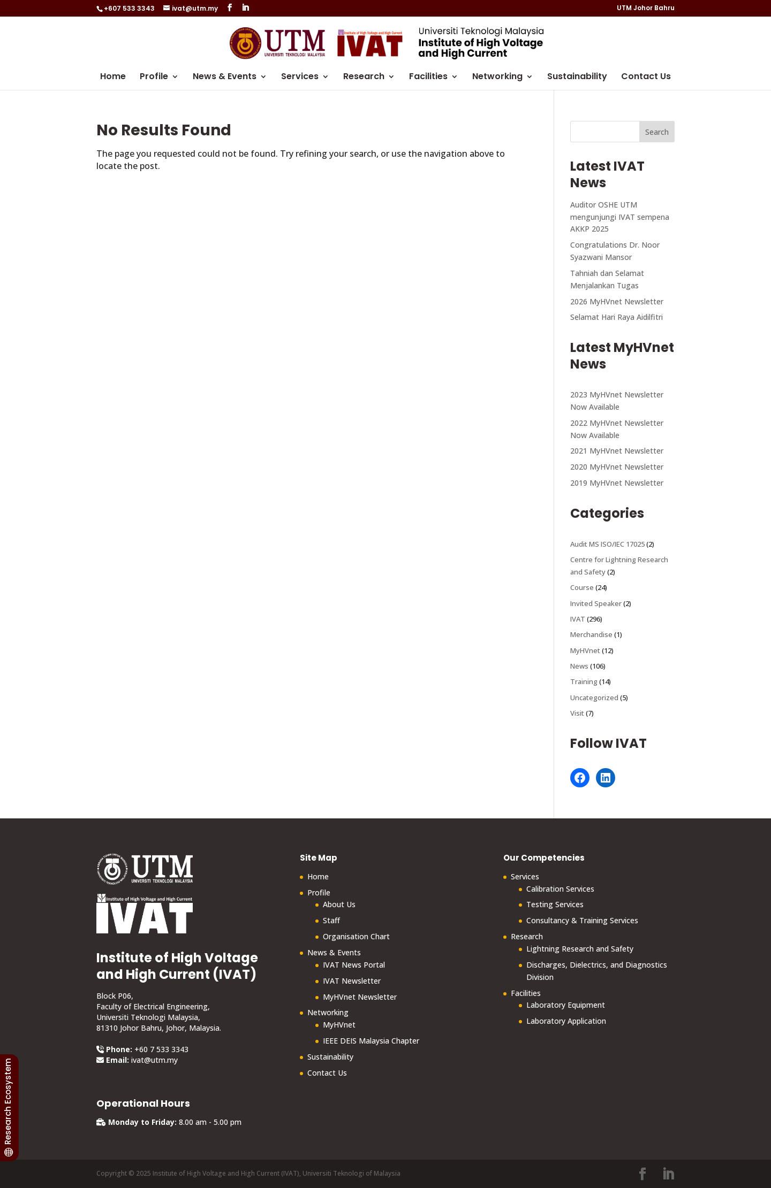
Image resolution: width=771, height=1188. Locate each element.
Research (363, 77)
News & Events (224, 77)
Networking (497, 77)
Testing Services (555, 904)
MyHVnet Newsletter (360, 997)
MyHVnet (585, 650)
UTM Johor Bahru (646, 8)
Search (657, 132)
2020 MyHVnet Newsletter (616, 467)
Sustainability (577, 77)
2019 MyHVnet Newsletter (616, 483)
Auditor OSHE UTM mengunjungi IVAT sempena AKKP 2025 (619, 217)
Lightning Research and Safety (579, 949)
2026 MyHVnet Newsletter (616, 301)
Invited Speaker (596, 603)
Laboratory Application (566, 1021)
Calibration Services (560, 889)
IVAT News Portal (354, 965)
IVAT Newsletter (352, 981)
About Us (339, 904)
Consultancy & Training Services (582, 920)
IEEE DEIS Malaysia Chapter (371, 1041)
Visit (577, 713)
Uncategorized (594, 697)
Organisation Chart (356, 936)
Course (582, 587)
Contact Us (646, 77)
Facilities (428, 77)
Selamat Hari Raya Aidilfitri (616, 317)
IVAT (577, 619)
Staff (331, 920)
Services (300, 77)
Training (584, 681)
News (579, 666)
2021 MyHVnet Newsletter (616, 451)
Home (113, 77)
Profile (154, 77)
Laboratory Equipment (565, 1005)
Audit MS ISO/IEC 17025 (607, 544)
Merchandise (591, 634)
